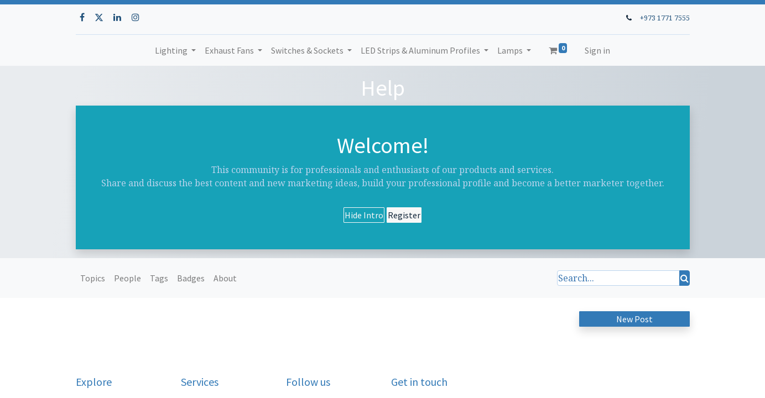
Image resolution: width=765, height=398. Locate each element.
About (225, 278)
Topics (92, 278)
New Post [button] (634, 318)
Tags (159, 278)
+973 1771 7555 (665, 18)
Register (404, 215)
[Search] (684, 278)
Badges (191, 278)
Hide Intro (364, 215)
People (127, 278)
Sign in (597, 50)
